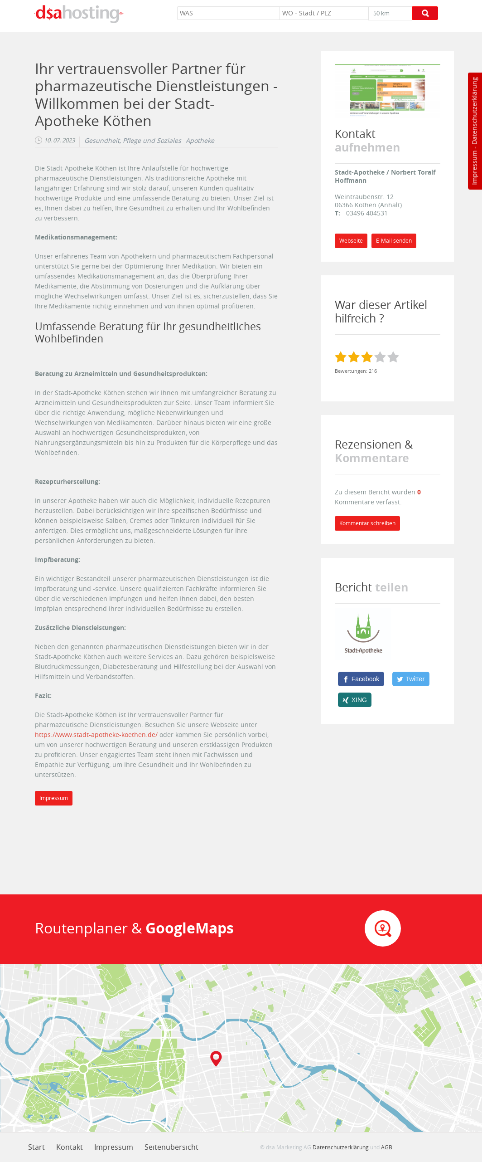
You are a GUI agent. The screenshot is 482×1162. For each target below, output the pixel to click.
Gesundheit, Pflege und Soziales (132, 141)
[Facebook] (361, 679)
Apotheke (200, 141)
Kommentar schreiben (367, 523)
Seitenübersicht (171, 1147)
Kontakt (69, 1147)
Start (36, 1147)
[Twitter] (410, 679)
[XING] (355, 700)
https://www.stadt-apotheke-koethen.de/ (96, 734)
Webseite (351, 240)
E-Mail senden (394, 240)
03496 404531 (367, 213)
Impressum (474, 168)
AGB (386, 1147)
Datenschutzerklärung (474, 111)
